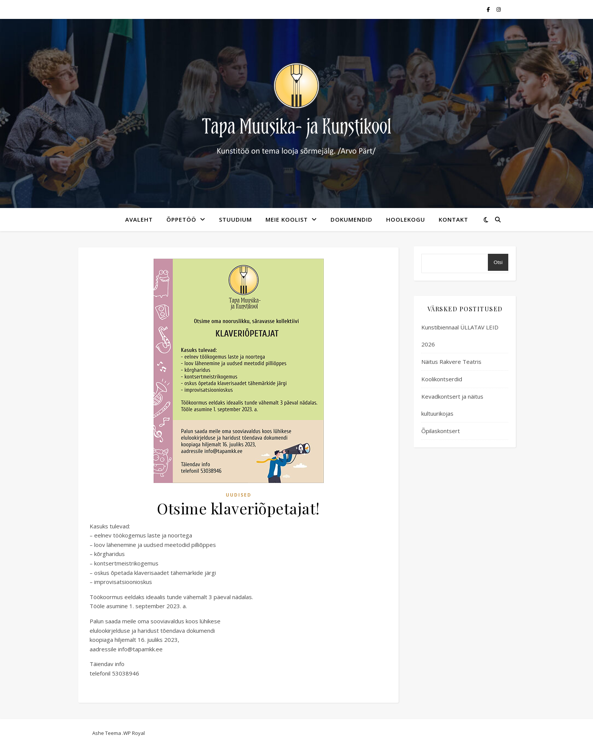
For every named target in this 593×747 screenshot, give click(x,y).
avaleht (139, 219)
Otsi (498, 262)
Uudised (238, 495)
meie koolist (286, 219)
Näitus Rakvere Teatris (451, 361)
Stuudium (235, 219)
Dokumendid (352, 219)
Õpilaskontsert (440, 431)
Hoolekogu (405, 219)
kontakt (453, 219)
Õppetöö (181, 219)
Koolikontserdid (441, 379)
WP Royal (134, 733)
